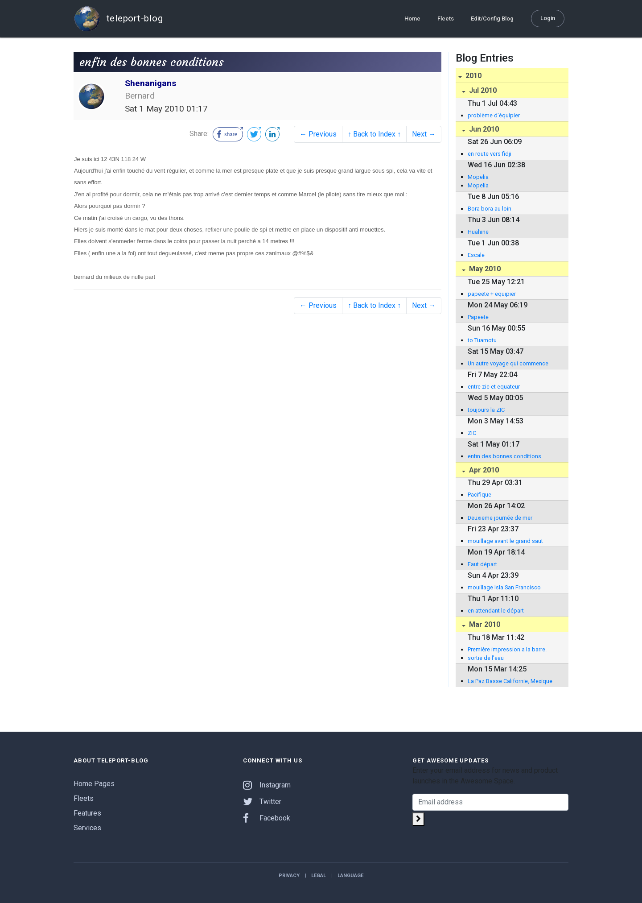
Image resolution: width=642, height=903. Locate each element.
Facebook (266, 818)
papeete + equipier (492, 293)
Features (87, 813)
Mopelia (478, 177)
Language (350, 875)
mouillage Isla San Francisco (504, 587)
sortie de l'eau (486, 657)
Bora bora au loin (489, 208)
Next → (424, 134)
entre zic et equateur (494, 386)
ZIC (472, 433)
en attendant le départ (496, 610)
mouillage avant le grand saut (505, 541)
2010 (473, 75)
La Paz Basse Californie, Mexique (510, 681)
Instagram (267, 785)
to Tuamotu (482, 340)
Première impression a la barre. (507, 649)
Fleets (445, 18)
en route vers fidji (489, 153)
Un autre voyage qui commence (508, 363)
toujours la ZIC (486, 409)
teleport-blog (118, 18)
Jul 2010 (482, 90)
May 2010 (484, 269)
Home (412, 18)
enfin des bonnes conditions (504, 456)
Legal (318, 875)
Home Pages (94, 783)
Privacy (289, 875)
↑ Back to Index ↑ (374, 134)
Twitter (262, 801)
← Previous (318, 134)
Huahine (478, 231)
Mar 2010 (483, 624)
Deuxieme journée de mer (500, 517)
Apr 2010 (483, 470)
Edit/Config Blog (492, 18)
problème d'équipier (494, 115)
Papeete (478, 317)
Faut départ (482, 564)
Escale (476, 255)
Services (87, 828)
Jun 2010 (483, 129)
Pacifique (479, 494)
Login (547, 18)
